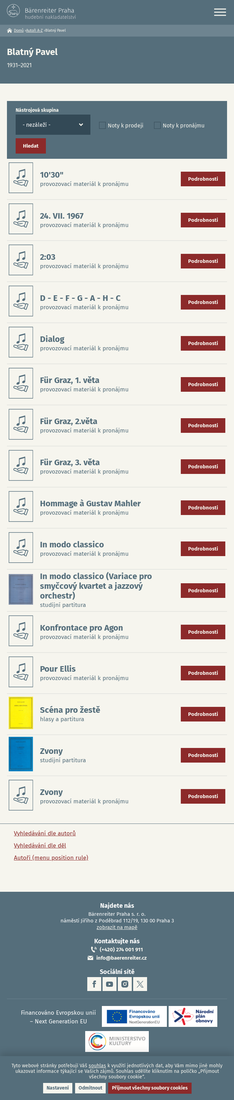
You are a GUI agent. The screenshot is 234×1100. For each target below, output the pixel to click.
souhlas (97, 1066)
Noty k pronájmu (183, 125)
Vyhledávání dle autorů (45, 833)
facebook (94, 984)
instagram (125, 984)
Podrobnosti (203, 179)
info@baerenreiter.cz (121, 958)
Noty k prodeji (126, 125)
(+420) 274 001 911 (121, 949)
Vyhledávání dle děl (40, 845)
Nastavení (58, 1088)
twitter (140, 984)
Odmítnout (90, 1088)
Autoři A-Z (34, 30)
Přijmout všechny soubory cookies (150, 1088)
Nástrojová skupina (37, 110)
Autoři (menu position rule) (51, 857)
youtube (109, 984)
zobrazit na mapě (117, 927)
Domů (19, 30)
